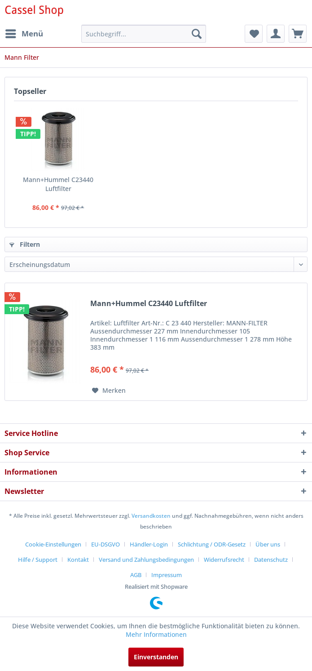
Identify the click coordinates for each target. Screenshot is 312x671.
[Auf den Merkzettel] (109, 390)
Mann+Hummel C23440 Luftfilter (58, 184)
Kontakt (78, 559)
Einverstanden (156, 657)
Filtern (24, 244)
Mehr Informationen (156, 634)
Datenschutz (271, 559)
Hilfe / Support (37, 559)
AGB (135, 575)
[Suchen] (196, 34)
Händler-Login (149, 544)
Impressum (166, 575)
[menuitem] (24, 34)
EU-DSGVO (105, 544)
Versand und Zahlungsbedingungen (146, 559)
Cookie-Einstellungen (53, 544)
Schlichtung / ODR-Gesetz (212, 544)
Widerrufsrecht (224, 559)
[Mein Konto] (276, 34)
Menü (24, 33)
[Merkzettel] (254, 34)
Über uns (267, 544)
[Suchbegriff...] (143, 34)
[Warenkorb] (298, 34)
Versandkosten (151, 516)
